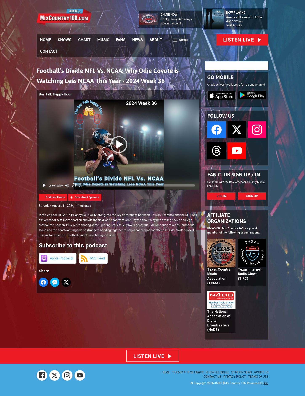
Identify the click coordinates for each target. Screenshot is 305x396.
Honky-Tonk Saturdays (176, 19)
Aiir (266, 383)
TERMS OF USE (258, 376)
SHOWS (64, 40)
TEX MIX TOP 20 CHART (188, 372)
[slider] (140, 185)
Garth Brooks (234, 25)
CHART (84, 40)
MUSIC (103, 40)
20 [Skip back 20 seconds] (74, 185)
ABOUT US (261, 372)
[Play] (44, 185)
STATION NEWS (241, 372)
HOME (45, 40)
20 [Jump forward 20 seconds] (81, 185)
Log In (221, 196)
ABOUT (156, 40)
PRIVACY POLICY (234, 376)
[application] (119, 144)
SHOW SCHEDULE (217, 372)
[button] (118, 144)
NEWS (137, 40)
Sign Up (252, 196)
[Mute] (67, 185)
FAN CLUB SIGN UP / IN (233, 174)
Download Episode (87, 197)
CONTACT (49, 51)
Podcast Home (55, 197)
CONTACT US (212, 376)
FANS (121, 40)
